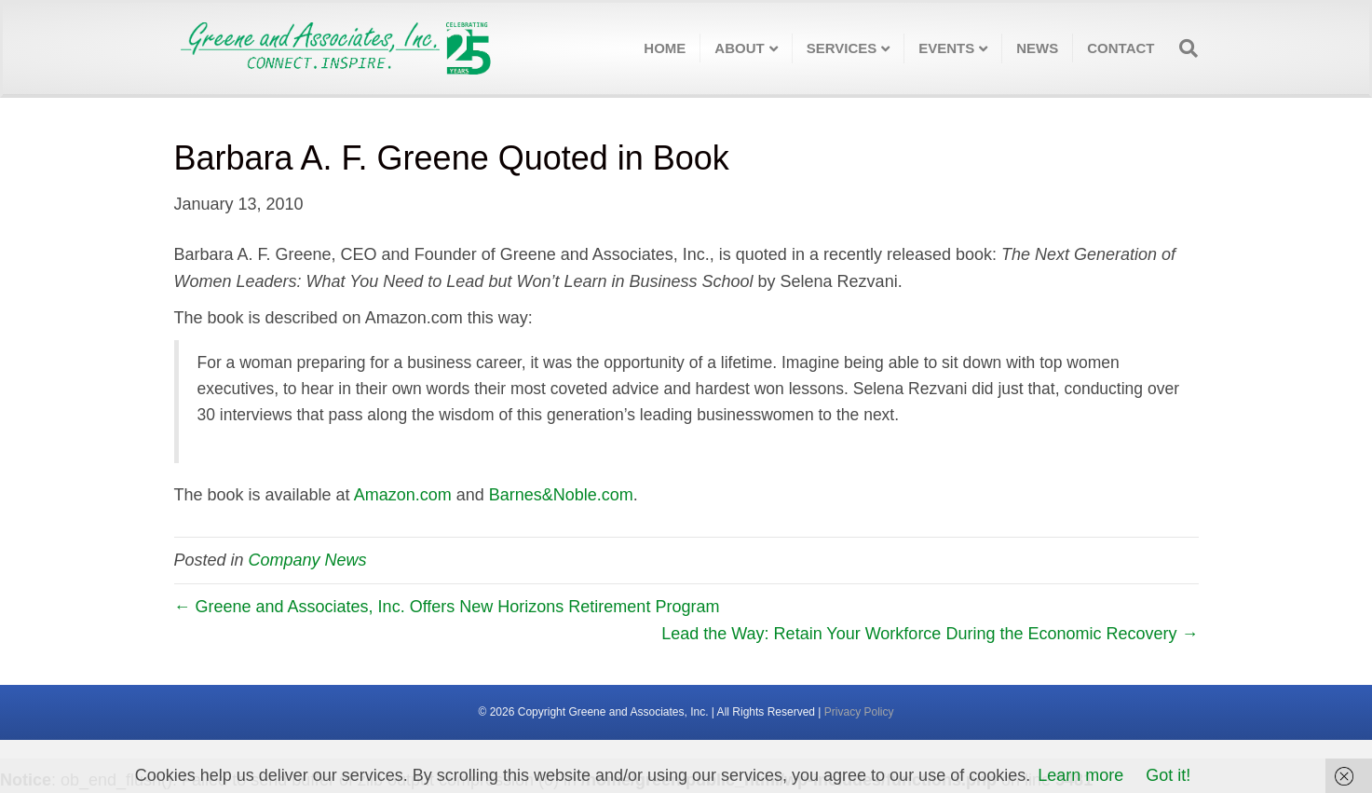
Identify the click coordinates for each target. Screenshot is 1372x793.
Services (842, 48)
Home (665, 48)
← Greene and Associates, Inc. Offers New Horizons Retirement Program (447, 606)
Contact (1120, 48)
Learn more (1080, 775)
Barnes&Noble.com (561, 494)
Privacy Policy (859, 711)
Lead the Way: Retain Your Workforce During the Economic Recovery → (929, 633)
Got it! (1168, 775)
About (739, 48)
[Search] (1183, 48)
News (1037, 48)
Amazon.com (403, 494)
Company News (308, 560)
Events (946, 48)
